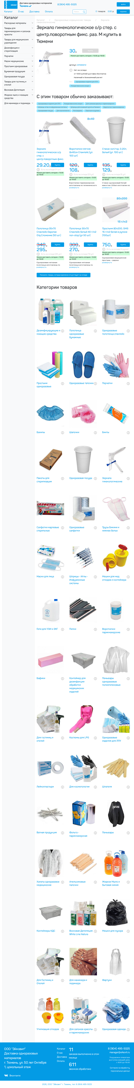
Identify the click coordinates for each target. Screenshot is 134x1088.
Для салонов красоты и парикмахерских (100, 104)
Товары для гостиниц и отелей (15, 83)
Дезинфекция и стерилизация (11, 49)
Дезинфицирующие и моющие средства (48, 332)
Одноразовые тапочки (81, 383)
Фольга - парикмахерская (78, 834)
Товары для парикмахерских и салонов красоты (17, 31)
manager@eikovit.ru (120, 1052)
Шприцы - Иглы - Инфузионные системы (78, 580)
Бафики (41, 678)
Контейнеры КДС (46, 930)
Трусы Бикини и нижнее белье (110, 529)
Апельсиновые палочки (77, 883)
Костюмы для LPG (79, 737)
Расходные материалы (15, 23)
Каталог (8, 11)
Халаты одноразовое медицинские (48, 883)
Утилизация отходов (48, 1029)
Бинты (105, 432)
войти (123, 4)
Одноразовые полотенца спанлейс (113, 332)
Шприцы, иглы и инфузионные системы (52, 107)
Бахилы (41, 432)
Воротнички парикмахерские (114, 107)
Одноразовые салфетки (76, 529)
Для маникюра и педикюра (17, 103)
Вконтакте (12, 1075)
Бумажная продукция (14, 71)
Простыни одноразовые (15, 66)
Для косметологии (63, 111)
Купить (90, 51)
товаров (106, 11)
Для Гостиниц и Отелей (45, 982)
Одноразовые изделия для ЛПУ (49, 104)
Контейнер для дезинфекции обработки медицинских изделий (77, 685)
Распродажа (77, 111)
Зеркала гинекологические (112, 480)
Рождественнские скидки (73, 104)
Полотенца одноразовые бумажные (76, 334)
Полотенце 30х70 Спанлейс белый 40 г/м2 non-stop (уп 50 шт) (82, 232)
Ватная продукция (47, 832)
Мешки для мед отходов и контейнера (114, 578)
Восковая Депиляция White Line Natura (81, 932)
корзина (123, 12)
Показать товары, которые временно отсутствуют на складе (63, 275)
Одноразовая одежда (114, 1029)
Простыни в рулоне (92, 111)
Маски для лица (45, 576)
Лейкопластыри (45, 786)
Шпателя (107, 786)
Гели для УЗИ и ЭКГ (47, 629)
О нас (21, 11)
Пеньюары (108, 832)
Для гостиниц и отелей (45, 739)
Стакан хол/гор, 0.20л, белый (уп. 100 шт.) (114, 150)
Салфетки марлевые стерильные (48, 529)
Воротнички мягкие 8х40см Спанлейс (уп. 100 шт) (81, 152)
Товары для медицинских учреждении (16, 41)
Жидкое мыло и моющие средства (16, 96)
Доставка (34, 11)
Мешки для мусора (112, 930)
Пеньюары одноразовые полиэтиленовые (111, 681)
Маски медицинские (14, 61)
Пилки (72, 629)
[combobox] (79, 12)
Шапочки (74, 432)
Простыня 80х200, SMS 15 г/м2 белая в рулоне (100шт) (115, 232)
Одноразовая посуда (14, 76)
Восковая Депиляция (14, 90)
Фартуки (107, 980)
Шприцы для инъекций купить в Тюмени (85, 107)
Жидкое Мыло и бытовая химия (111, 883)
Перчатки (8, 56)
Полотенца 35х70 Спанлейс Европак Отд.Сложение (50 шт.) (49, 232)
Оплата (49, 11)
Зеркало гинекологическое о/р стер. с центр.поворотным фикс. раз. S (50, 155)
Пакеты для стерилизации (44, 480)
